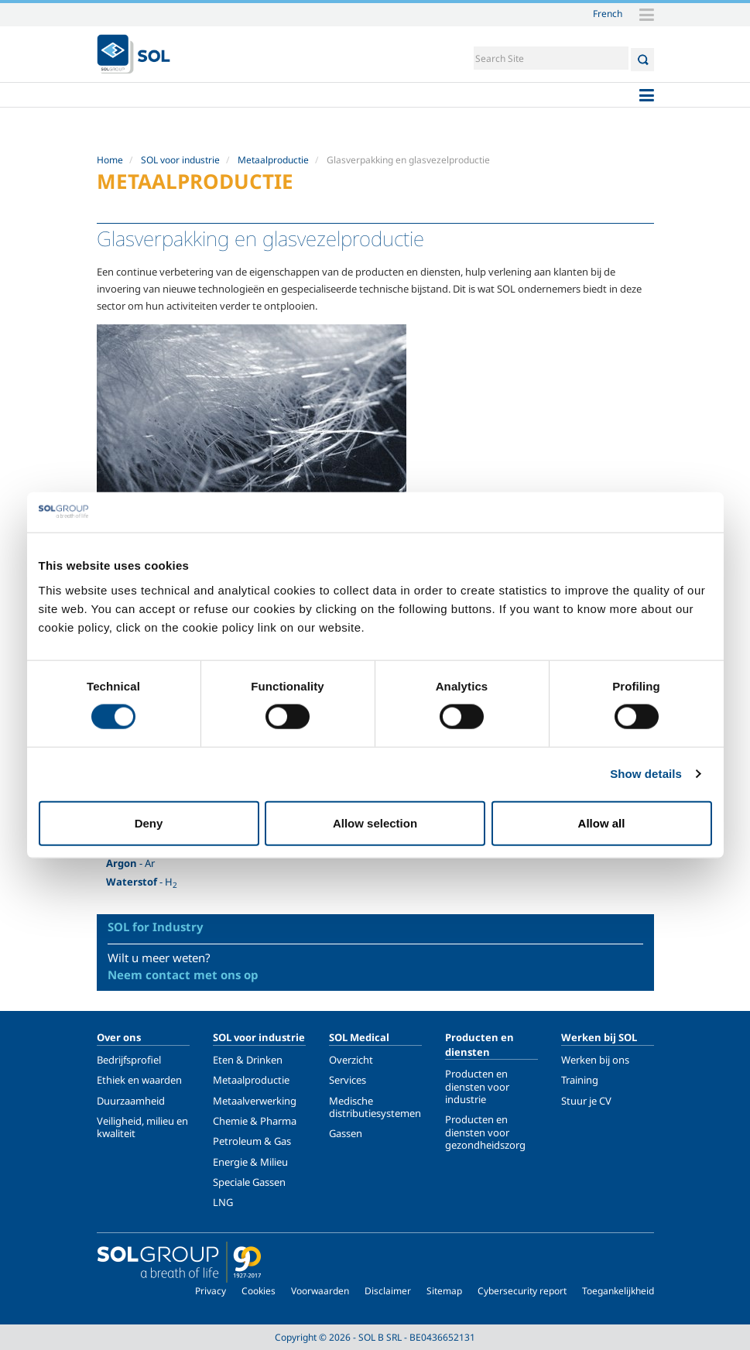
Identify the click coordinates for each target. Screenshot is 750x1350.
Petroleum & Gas (252, 1141)
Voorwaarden (320, 1290)
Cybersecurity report (522, 1290)
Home (110, 159)
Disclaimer (388, 1290)
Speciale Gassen (249, 1182)
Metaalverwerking (254, 1101)
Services (347, 1080)
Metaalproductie (273, 159)
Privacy (210, 1290)
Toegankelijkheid (618, 1290)
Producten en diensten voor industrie (477, 1086)
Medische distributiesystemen (375, 1107)
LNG (223, 1202)
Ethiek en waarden (139, 1080)
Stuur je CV (586, 1101)
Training (579, 1080)
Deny (149, 822)
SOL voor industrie (180, 159)
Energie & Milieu (250, 1162)
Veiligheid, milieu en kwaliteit (142, 1127)
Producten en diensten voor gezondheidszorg (485, 1132)
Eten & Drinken (248, 1060)
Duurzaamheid (131, 1101)
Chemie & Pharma (254, 1121)
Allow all (601, 822)
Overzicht (351, 1060)
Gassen (345, 1133)
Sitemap (444, 1290)
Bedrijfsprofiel (129, 1060)
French (607, 13)
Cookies (258, 1290)
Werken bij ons (595, 1060)
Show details (646, 773)
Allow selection (375, 822)
